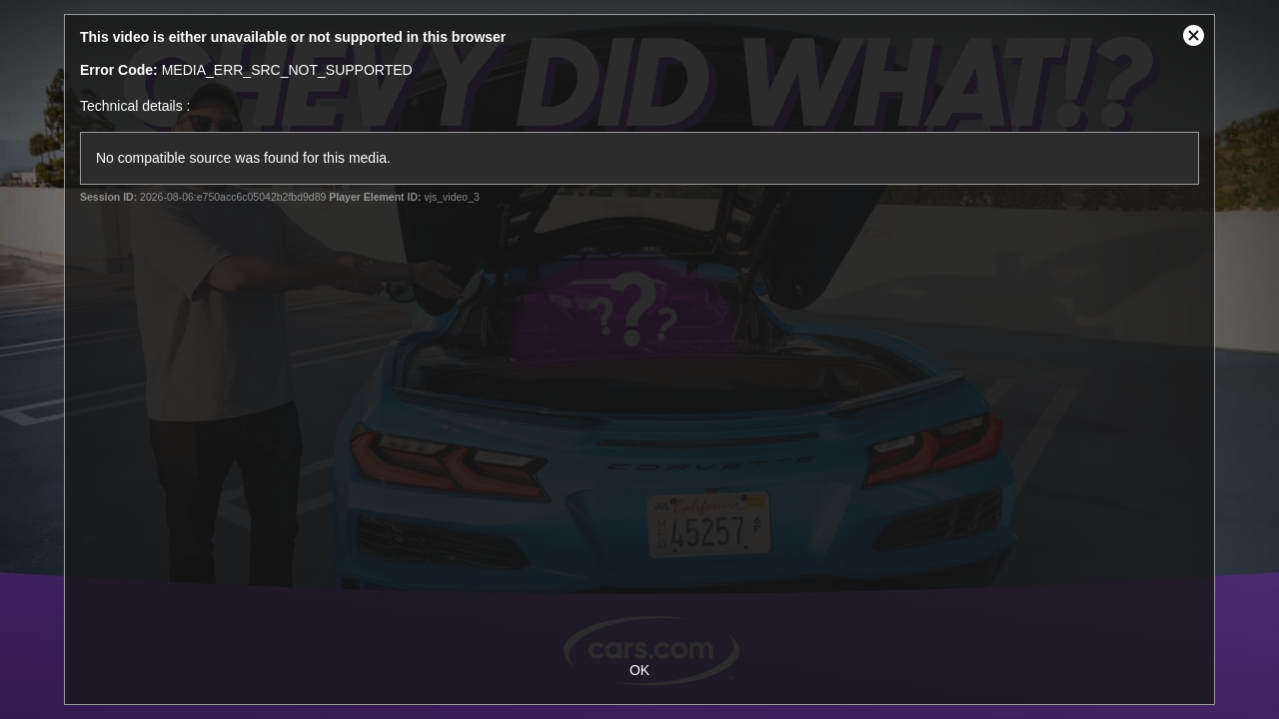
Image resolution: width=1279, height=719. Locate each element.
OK (639, 670)
